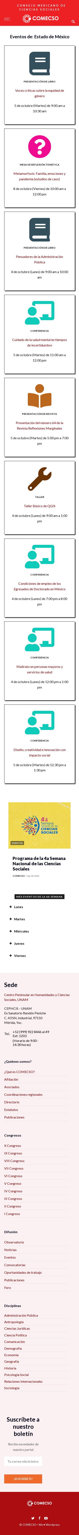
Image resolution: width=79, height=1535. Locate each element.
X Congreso (12, 1146)
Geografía (11, 1361)
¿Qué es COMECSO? (19, 1072)
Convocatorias (14, 1265)
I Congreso (12, 1214)
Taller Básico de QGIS (39, 506)
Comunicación (14, 1342)
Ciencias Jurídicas (17, 1328)
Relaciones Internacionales (23, 1381)
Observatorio (14, 1242)
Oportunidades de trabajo (23, 1272)
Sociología (11, 1388)
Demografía (13, 1348)
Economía (11, 1355)
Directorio (11, 1102)
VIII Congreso (14, 1161)
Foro (7, 1288)
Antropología (14, 1322)
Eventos (10, 1257)
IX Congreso (13, 1153)
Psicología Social (16, 1375)
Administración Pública (21, 1315)
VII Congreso (13, 1168)
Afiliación (11, 1079)
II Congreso (12, 1206)
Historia (10, 1368)
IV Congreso (13, 1191)
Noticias (10, 1250)
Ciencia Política (15, 1335)
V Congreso (12, 1183)
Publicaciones (14, 1117)
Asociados (11, 1087)
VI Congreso (13, 1176)
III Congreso (13, 1199)
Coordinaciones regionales (23, 1094)
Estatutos (11, 1110)
